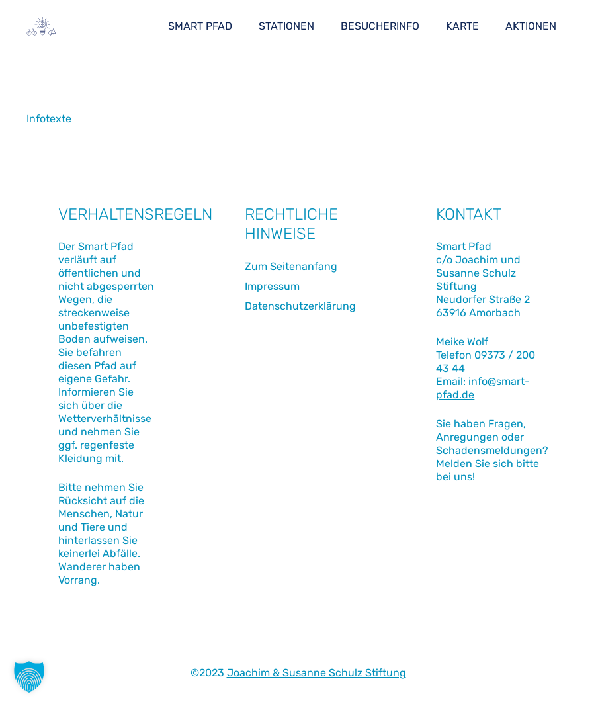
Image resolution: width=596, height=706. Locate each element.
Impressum (272, 286)
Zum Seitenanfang (291, 266)
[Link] (41, 26)
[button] (29, 677)
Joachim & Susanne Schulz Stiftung (316, 672)
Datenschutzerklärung (300, 306)
